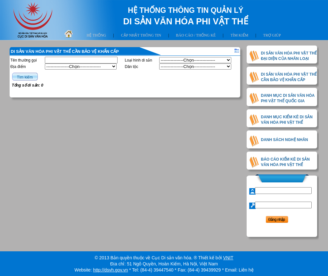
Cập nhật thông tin (141, 35)
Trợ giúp (272, 35)
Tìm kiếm (239, 35)
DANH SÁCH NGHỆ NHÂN (284, 140)
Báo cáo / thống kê (196, 35)
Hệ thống (96, 35)
